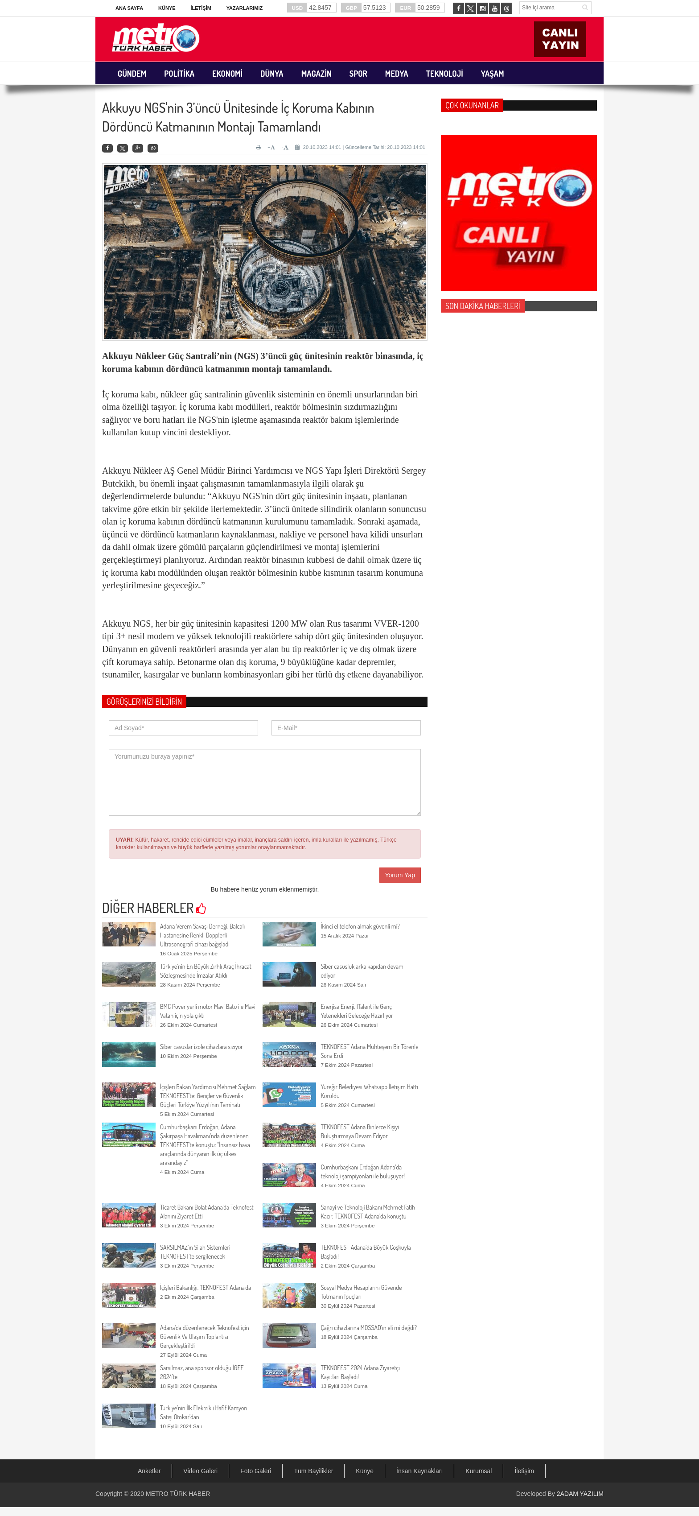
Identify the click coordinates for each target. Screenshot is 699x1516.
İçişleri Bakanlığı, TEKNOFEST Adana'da (205, 1287)
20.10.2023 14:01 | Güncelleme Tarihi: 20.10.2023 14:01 (360, 147)
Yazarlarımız (244, 8)
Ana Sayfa (129, 8)
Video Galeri (200, 1471)
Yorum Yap (400, 875)
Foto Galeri (255, 1471)
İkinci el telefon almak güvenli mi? (360, 926)
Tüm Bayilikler (313, 1471)
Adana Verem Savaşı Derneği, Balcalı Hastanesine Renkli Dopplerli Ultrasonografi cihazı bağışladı (202, 935)
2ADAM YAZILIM (580, 1493)
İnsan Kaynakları (419, 1471)
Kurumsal (478, 1471)
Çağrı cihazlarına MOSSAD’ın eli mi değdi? (369, 1327)
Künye (167, 8)
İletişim (200, 8)
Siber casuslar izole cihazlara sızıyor (201, 1046)
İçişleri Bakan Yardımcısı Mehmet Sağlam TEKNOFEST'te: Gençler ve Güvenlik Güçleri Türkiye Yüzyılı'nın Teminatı (208, 1095)
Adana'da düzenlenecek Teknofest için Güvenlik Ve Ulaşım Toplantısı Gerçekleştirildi (204, 1336)
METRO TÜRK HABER (178, 1493)
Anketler (149, 1471)
